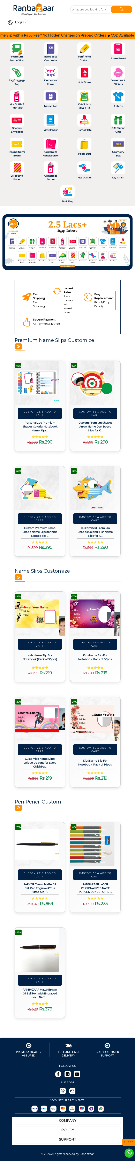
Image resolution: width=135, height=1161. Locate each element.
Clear (128, 1142)
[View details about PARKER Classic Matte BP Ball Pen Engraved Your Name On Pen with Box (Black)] (40, 844)
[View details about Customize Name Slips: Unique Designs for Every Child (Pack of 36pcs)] (40, 719)
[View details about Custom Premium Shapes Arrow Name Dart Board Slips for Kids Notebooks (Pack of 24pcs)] (95, 383)
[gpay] (101, 1109)
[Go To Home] (33, 9)
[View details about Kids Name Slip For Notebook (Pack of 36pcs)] (40, 614)
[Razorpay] (34, 1109)
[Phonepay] (91, 1109)
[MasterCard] (63, 1109)
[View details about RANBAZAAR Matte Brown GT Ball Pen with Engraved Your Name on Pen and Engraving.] (40, 950)
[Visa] (72, 1109)
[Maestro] (82, 1109)
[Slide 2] (60, 264)
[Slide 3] (68, 264)
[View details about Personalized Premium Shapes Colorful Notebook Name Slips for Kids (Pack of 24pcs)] (40, 383)
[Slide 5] (82, 264)
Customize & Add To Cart (40, 413)
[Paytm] (44, 1109)
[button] (12, 242)
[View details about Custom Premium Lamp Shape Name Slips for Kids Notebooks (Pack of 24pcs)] (40, 488)
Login (16, 22)
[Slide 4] (75, 264)
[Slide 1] (53, 264)
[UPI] (53, 1109)
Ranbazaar (87, 1153)
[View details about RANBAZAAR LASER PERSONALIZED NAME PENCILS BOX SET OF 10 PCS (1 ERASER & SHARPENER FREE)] (95, 844)
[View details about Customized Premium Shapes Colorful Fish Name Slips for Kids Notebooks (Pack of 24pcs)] (95, 488)
